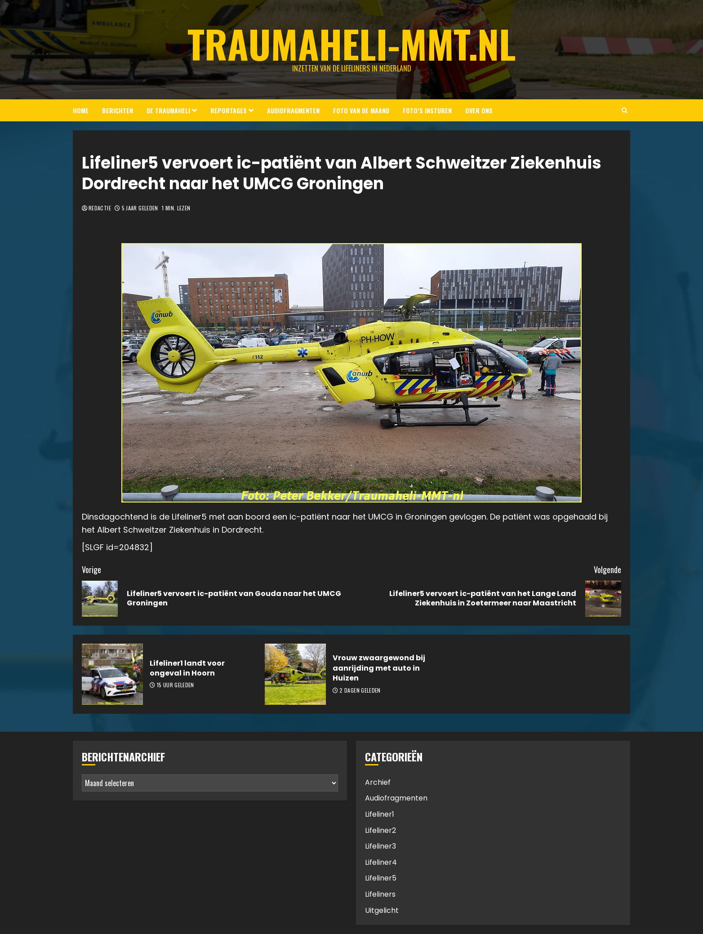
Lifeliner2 (380, 830)
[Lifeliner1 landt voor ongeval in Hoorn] (112, 674)
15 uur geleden (175, 685)
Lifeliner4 (381, 862)
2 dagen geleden (359, 690)
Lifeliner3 (380, 846)
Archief (378, 782)
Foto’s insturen (427, 110)
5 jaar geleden (140, 208)
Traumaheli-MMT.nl (351, 43)
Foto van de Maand (361, 110)
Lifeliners (380, 894)
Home (81, 110)
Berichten (117, 110)
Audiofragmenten (293, 110)
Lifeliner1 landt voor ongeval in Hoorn (187, 668)
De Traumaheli (168, 110)
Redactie (100, 208)
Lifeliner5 (380, 878)
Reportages (228, 110)
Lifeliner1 (379, 814)
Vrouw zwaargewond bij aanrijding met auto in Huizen (379, 668)
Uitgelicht (382, 910)
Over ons (479, 110)
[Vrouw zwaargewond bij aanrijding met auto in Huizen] (295, 674)
